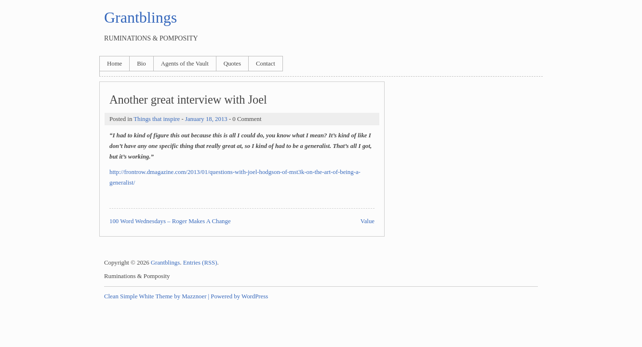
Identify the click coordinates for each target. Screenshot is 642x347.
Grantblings (140, 17)
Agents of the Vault (185, 63)
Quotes (232, 63)
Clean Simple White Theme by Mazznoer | (156, 296)
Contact (265, 63)
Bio (141, 63)
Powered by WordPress (239, 296)
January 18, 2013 (206, 119)
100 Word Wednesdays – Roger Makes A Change (170, 221)
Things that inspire (157, 119)
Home (114, 63)
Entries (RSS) (200, 262)
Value (367, 221)
